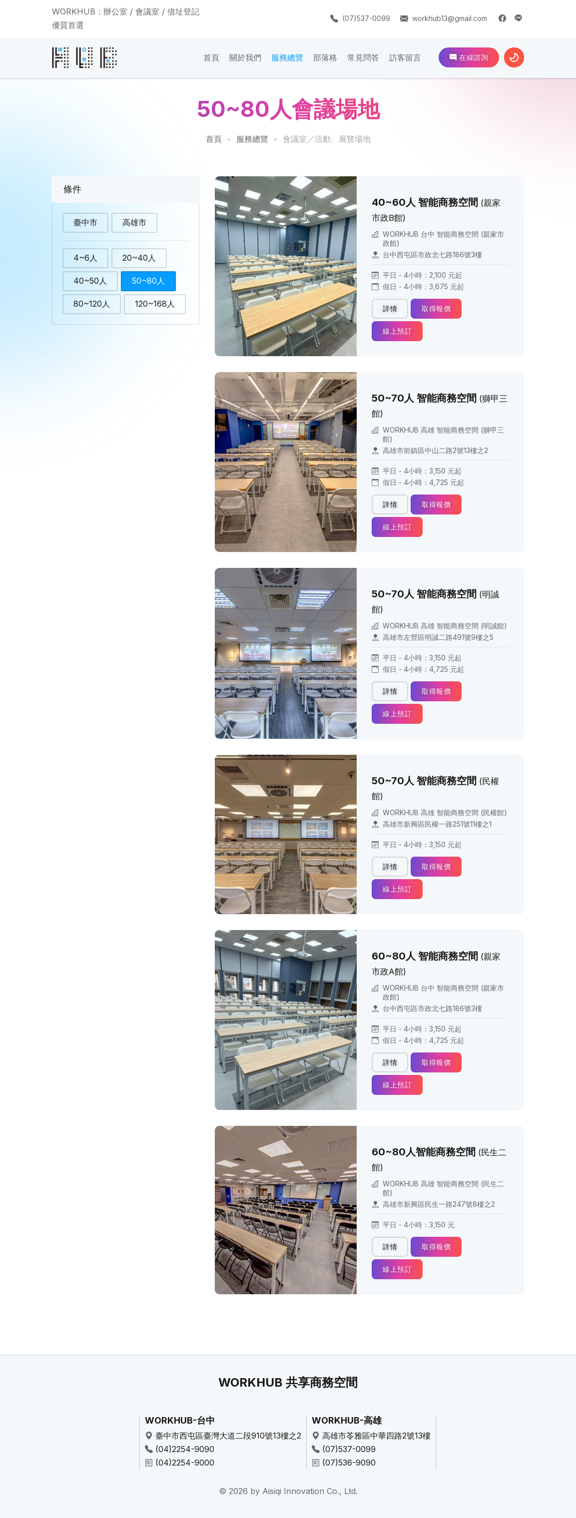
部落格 (325, 57)
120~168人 (155, 304)
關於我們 (245, 57)
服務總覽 (287, 57)
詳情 (390, 308)
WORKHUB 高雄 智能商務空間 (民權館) (445, 812)
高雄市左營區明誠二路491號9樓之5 (438, 637)
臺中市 (85, 223)
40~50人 (90, 281)
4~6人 (85, 258)
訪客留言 (405, 57)
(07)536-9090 (349, 1463)
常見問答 (363, 57)
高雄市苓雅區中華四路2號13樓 (376, 1436)
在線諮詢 (469, 57)
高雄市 (134, 223)
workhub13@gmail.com (449, 18)
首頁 (211, 57)
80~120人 (91, 304)
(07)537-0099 (366, 18)
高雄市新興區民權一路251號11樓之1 (437, 824)
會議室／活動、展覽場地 (327, 139)
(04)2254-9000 (184, 1463)
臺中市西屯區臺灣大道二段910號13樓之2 (228, 1436)
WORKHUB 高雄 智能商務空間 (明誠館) (445, 625)
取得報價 (436, 308)
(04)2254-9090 (184, 1449)
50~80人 (148, 281)
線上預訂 (397, 331)
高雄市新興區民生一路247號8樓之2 (439, 1204)
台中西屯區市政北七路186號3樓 (432, 254)
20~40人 (139, 258)
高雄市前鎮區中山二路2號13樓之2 (435, 450)
